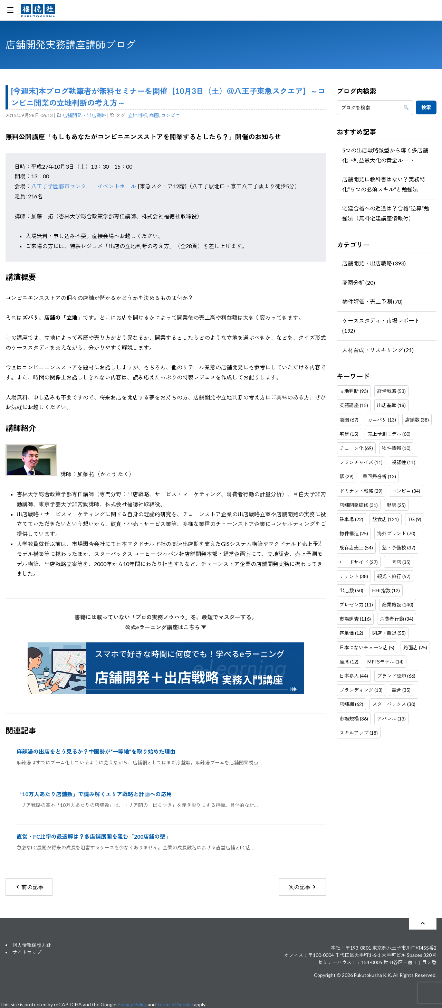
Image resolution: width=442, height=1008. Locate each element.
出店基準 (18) (391, 405)
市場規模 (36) (353, 719)
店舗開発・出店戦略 (84, 115)
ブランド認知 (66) (396, 676)
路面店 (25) (415, 647)
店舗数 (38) (417, 420)
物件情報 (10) (396, 448)
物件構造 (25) (353, 533)
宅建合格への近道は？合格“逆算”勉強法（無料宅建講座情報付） (385, 213)
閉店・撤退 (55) (389, 633)
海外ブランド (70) (396, 533)
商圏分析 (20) (358, 282)
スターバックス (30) (393, 704)
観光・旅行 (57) (394, 576)
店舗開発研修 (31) (358, 505)
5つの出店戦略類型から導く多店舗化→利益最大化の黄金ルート (385, 155)
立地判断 (137, 115)
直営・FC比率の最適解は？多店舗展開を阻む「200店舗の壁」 (94, 836)
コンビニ (170, 115)
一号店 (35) (399, 562)
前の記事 (29, 887)
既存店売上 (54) (356, 547)
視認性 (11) (403, 462)
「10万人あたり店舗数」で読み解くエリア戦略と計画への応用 (94, 794)
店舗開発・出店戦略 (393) (374, 263)
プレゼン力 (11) (356, 604)
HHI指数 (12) (386, 590)
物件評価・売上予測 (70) (372, 301)
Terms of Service (175, 1004)
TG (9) (414, 519)
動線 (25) (396, 505)
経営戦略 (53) (391, 391)
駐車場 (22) (351, 519)
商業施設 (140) (397, 604)
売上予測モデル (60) (389, 434)
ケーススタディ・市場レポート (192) (381, 325)
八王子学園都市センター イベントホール (83, 186)
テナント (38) (353, 576)
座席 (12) (348, 662)
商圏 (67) (348, 420)
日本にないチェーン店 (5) (366, 647)
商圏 (154, 115)
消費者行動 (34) (396, 619)
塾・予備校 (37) (398, 547)
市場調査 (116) (355, 619)
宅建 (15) (348, 434)
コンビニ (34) (406, 491)
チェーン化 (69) (356, 448)
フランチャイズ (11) (361, 462)
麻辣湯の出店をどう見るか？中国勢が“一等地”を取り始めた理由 (96, 751)
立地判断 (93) (353, 391)
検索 (426, 107)
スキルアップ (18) (358, 733)
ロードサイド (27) (358, 562)
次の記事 (302, 887)
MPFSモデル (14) (385, 662)
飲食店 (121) (385, 519)
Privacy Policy (132, 1004)
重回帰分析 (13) (379, 476)
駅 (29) (346, 476)
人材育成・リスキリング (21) (378, 350)
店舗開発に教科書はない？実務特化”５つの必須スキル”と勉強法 (383, 184)
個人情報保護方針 (31, 945)
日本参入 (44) (353, 676)
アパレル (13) (391, 719)
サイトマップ (26, 952)
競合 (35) (401, 690)
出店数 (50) (351, 590)
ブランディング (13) (361, 690)
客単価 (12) (351, 633)
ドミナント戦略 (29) (361, 491)
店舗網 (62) (351, 704)
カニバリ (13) (381, 420)
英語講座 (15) (353, 405)
